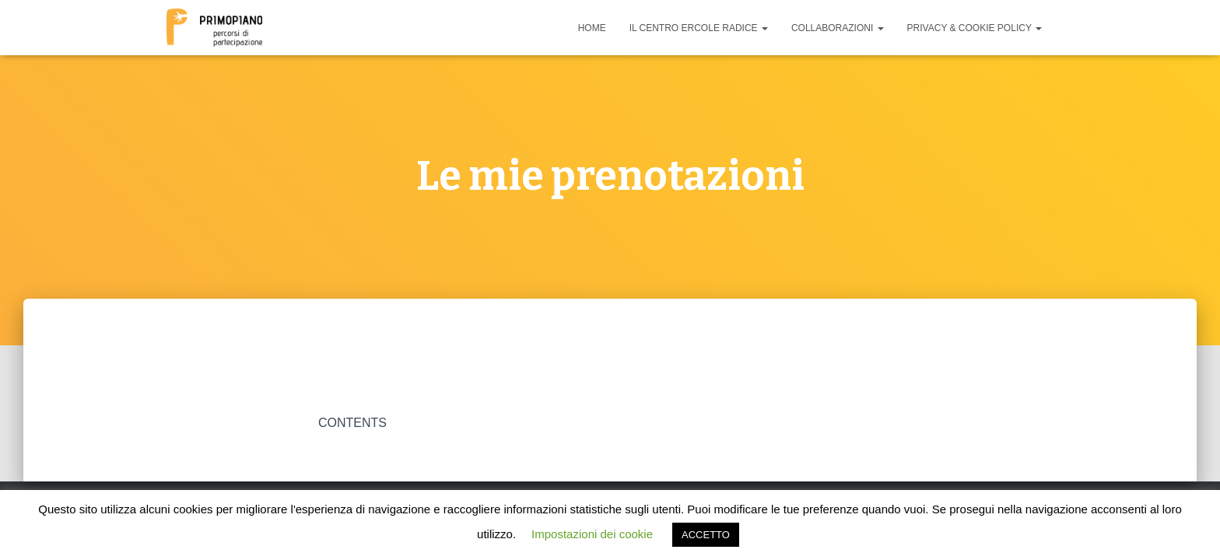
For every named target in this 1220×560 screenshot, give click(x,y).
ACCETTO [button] (706, 535)
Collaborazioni (837, 28)
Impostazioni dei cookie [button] (592, 534)
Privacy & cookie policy (974, 28)
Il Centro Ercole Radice (698, 28)
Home (592, 28)
